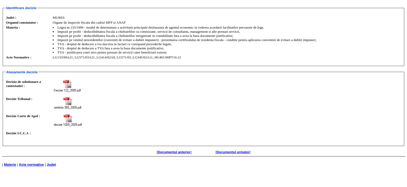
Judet (51, 164)
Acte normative (31, 164)
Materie (10, 164)
